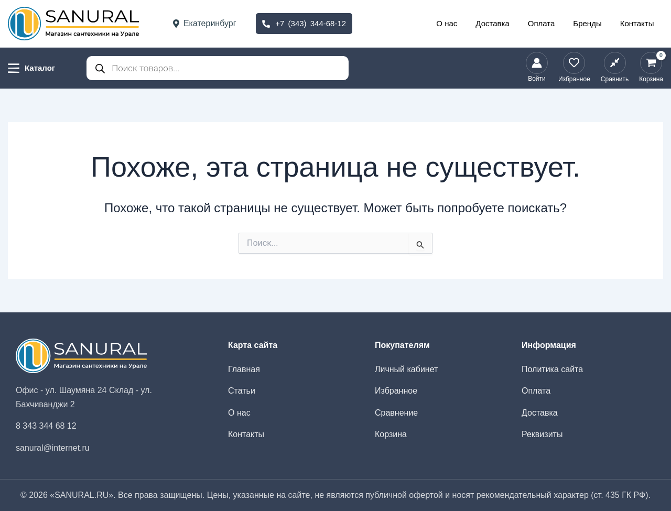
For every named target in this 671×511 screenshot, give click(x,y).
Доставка (501, 23)
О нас (458, 23)
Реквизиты (542, 434)
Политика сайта (552, 369)
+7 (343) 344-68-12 (304, 23)
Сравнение (396, 412)
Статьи (241, 390)
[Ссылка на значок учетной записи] (537, 68)
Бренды (591, 23)
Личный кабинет (406, 369)
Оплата (547, 23)
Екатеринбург (204, 23)
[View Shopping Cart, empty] (651, 68)
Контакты (638, 23)
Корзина (391, 434)
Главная (244, 369)
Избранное (396, 390)
